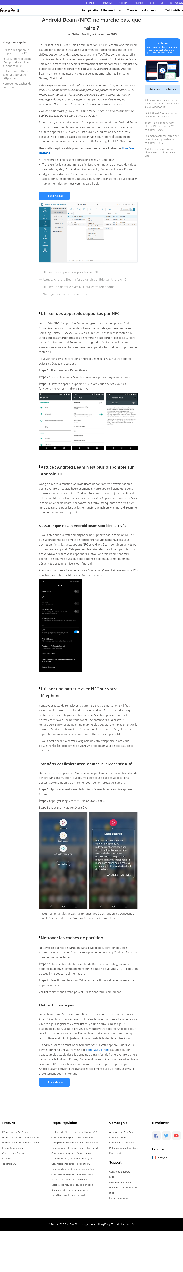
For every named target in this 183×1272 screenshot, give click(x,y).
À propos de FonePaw (121, 1131)
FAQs (112, 1176)
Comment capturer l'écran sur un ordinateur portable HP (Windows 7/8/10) (162, 139)
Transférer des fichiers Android (68, 1194)
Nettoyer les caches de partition (17, 85)
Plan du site (115, 1152)
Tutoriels (138, 3)
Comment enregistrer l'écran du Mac (71, 1152)
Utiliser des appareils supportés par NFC (16, 51)
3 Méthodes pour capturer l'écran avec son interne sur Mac (160, 152)
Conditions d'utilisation (121, 1142)
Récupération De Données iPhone (21, 1142)
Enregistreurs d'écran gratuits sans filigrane (74, 1142)
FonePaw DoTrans (98, 1049)
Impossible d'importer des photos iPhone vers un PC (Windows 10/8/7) (159, 126)
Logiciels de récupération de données (72, 1184)
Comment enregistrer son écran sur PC (72, 1136)
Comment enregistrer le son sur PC (70, 1163)
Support (123, 3)
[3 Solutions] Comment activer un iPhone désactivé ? (162, 115)
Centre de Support (119, 1171)
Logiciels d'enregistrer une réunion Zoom (73, 1168)
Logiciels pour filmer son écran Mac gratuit (74, 1147)
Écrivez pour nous (118, 1197)
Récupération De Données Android (21, 1136)
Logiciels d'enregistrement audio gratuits (73, 1157)
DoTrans (162, 43)
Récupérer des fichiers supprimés (69, 1189)
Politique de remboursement (125, 1186)
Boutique (108, 3)
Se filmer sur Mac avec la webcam (70, 1178)
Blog (151, 3)
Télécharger (90, 3)
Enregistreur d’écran (13, 1147)
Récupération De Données (16, 1131)
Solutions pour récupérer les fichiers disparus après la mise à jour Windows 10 (162, 103)
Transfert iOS (9, 1163)
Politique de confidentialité (124, 1147)
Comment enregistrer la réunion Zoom (72, 1173)
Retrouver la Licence (120, 1181)
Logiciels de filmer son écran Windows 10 (74, 1131)
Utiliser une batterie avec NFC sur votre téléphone (15, 74)
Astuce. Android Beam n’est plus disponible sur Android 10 (17, 62)
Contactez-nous (118, 1136)
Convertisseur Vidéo (13, 1152)
